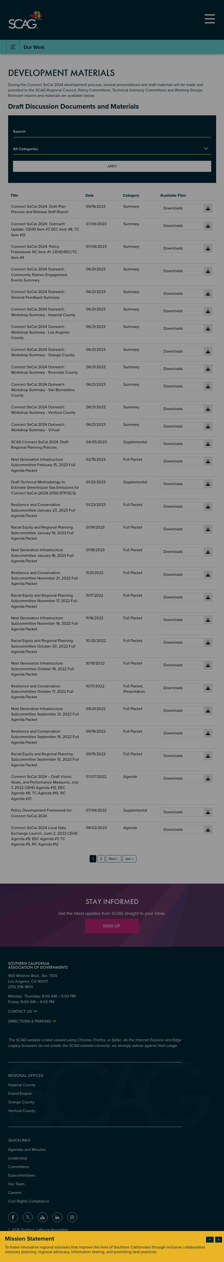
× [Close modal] (219, 1239)
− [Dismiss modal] (210, 1239)
